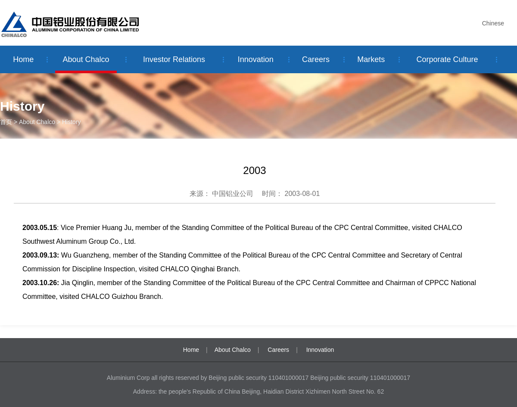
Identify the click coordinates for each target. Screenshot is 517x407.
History (71, 121)
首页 (6, 121)
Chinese (493, 23)
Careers (316, 59)
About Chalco (86, 59)
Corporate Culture (447, 59)
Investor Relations (174, 59)
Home (23, 59)
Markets (371, 59)
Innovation (256, 59)
